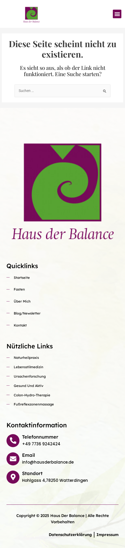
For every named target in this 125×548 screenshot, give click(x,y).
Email (28, 455)
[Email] (12, 458)
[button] (117, 14)
